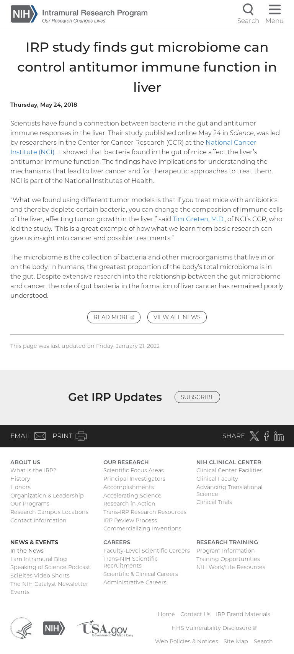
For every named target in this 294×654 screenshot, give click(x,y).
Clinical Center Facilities (229, 470)
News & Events (34, 542)
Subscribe (197, 397)
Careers (116, 542)
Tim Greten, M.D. (199, 219)
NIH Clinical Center (228, 462)
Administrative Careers (135, 582)
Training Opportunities (228, 559)
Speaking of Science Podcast (50, 567)
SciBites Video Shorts (40, 575)
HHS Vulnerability (214, 628)
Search (263, 641)
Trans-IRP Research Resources (144, 512)
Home (166, 614)
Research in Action (129, 503)
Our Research (126, 462)
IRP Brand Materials (243, 614)
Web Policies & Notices (186, 641)
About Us (25, 462)
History (20, 478)
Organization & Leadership (47, 495)
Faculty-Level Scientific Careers (146, 550)
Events (19, 592)
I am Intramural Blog (38, 559)
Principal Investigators (134, 478)
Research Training (227, 542)
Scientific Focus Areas (133, 470)
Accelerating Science (132, 495)
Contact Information (38, 520)
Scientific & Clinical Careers (140, 574)
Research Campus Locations (49, 512)
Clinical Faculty (217, 478)
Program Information (225, 550)
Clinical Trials (214, 502)
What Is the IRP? (33, 470)
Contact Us (195, 614)
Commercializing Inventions (142, 528)
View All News (177, 317)
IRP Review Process (130, 520)
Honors (20, 487)
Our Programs (29, 503)
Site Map (236, 641)
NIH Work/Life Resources (230, 567)
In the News (27, 550)
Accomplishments (128, 487)
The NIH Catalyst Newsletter (49, 584)
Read (116, 318)
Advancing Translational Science (229, 490)
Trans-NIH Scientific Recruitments (130, 562)
